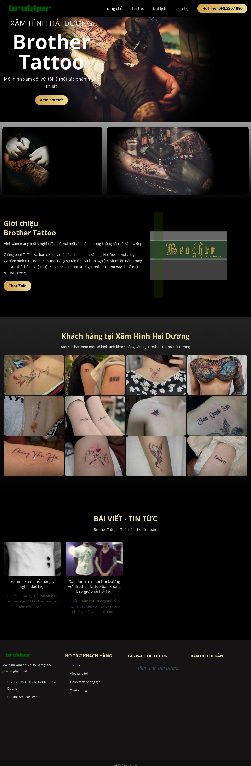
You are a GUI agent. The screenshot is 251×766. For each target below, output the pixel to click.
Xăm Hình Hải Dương (158, 668)
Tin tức (138, 8)
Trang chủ (113, 8)
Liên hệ (181, 8)
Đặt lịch (159, 8)
